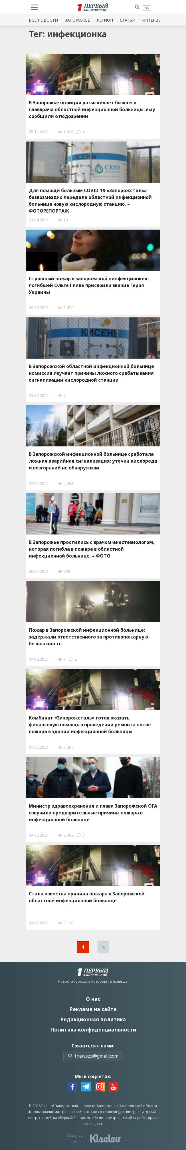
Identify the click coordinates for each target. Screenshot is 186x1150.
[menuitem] (146, 8)
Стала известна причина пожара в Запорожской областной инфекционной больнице (87, 897)
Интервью (153, 20)
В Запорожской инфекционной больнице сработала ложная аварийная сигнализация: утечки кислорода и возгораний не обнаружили (93, 461)
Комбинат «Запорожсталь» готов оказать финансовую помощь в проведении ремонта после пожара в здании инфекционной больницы (90, 725)
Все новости (43, 20)
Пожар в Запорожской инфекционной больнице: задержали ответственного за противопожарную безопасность (88, 637)
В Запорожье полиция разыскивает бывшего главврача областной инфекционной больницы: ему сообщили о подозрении (92, 109)
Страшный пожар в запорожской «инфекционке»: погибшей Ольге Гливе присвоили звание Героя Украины (89, 285)
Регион (105, 20)
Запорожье (77, 20)
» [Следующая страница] (103, 947)
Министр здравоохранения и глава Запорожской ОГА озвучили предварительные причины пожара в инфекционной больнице (93, 813)
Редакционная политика (93, 1019)
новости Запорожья (99, 1105)
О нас (93, 998)
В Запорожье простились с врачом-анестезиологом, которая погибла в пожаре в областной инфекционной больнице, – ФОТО (91, 549)
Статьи (127, 20)
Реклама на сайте (93, 1009)
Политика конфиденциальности (93, 1029)
